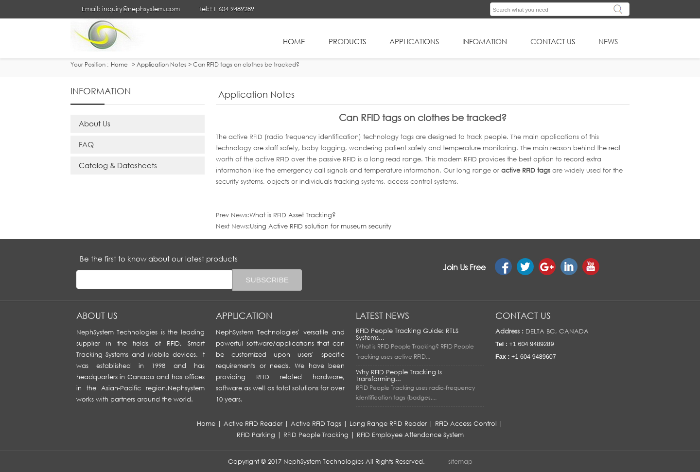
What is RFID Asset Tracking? (292, 215)
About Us (94, 123)
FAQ (86, 144)
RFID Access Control (466, 423)
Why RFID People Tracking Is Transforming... (399, 375)
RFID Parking (256, 434)
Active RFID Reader (253, 423)
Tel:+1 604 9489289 (226, 9)
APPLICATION (244, 315)
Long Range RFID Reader (388, 423)
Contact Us (552, 41)
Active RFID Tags (316, 423)
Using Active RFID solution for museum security (320, 226)
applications (414, 41)
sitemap (460, 461)
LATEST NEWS (382, 315)
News (608, 41)
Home (206, 423)
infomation (484, 41)
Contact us (523, 315)
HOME (294, 41)
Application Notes (162, 64)
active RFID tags (525, 170)
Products (347, 41)
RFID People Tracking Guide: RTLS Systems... (407, 334)
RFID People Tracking (316, 434)
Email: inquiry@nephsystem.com (131, 9)
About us (97, 315)
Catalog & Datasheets (118, 165)
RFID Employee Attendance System (410, 434)
